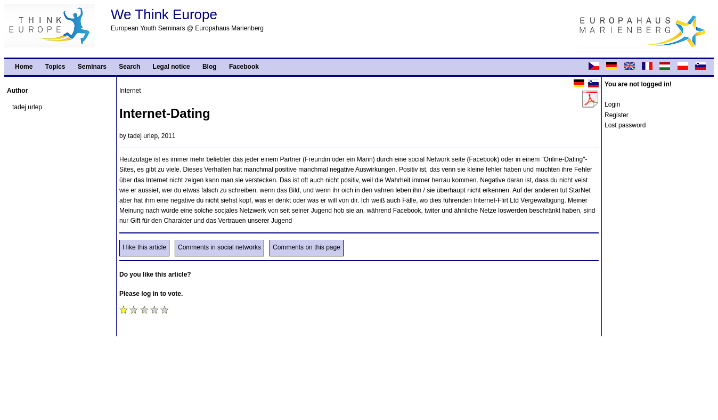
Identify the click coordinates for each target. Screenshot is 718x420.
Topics (55, 66)
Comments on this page (306, 247)
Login (612, 104)
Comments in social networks (219, 247)
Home (23, 66)
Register (617, 115)
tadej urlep (27, 107)
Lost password (625, 125)
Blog (209, 66)
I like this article (144, 247)
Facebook (244, 66)
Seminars (92, 66)
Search (129, 66)
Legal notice (171, 66)
